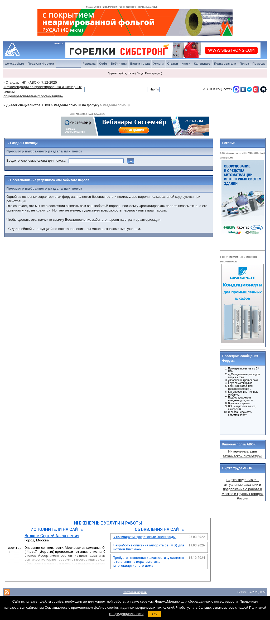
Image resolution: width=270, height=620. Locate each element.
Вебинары (119, 63)
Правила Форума (41, 63)
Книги (185, 63)
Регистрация (152, 73)
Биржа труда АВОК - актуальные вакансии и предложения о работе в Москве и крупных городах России (242, 489)
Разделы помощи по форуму (76, 105)
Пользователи (225, 63)
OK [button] (154, 614)
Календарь (202, 63)
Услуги (158, 63)
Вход (140, 73)
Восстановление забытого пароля (92, 220)
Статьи (172, 63)
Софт (103, 63)
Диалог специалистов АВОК (28, 105)
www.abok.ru (14, 63)
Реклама (89, 63)
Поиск (244, 63)
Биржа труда (140, 63)
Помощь (259, 63)
